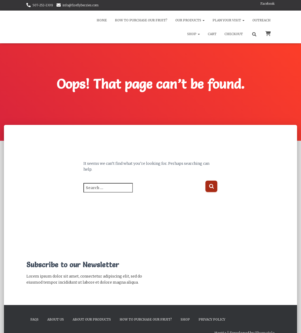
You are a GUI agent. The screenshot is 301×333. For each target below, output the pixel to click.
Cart (212, 34)
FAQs (34, 319)
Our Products (190, 20)
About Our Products (92, 319)
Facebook (267, 4)
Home (102, 20)
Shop (193, 34)
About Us (55, 319)
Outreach (261, 20)
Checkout (233, 34)
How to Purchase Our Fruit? (141, 20)
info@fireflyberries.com (80, 5)
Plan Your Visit (228, 20)
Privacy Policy (212, 319)
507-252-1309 (42, 5)
